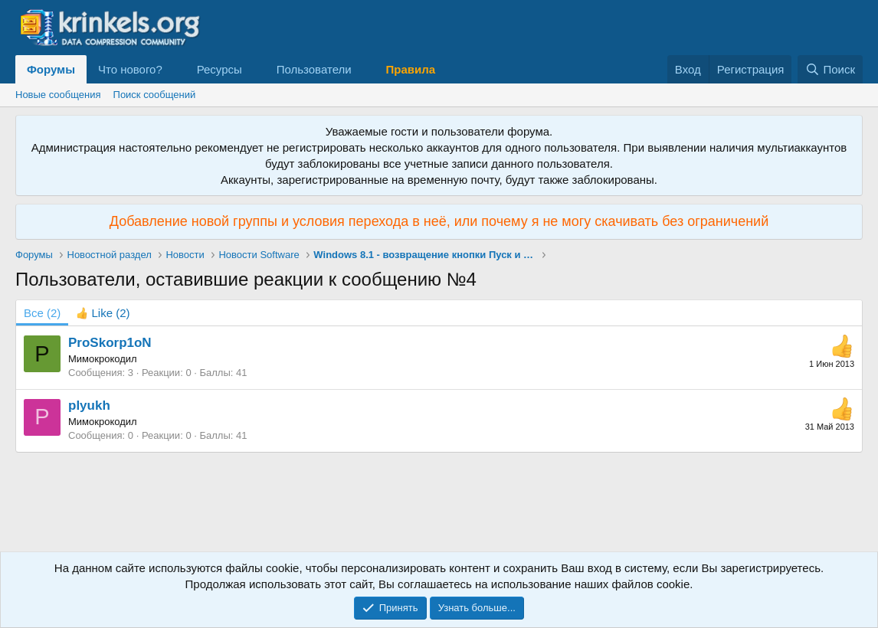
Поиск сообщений (154, 94)
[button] (174, 69)
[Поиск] (830, 69)
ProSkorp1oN (110, 342)
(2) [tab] (42, 312)
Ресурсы (219, 69)
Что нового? (130, 69)
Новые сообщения (58, 94)
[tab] (102, 312)
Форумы (51, 69)
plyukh (89, 405)
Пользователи (314, 69)
